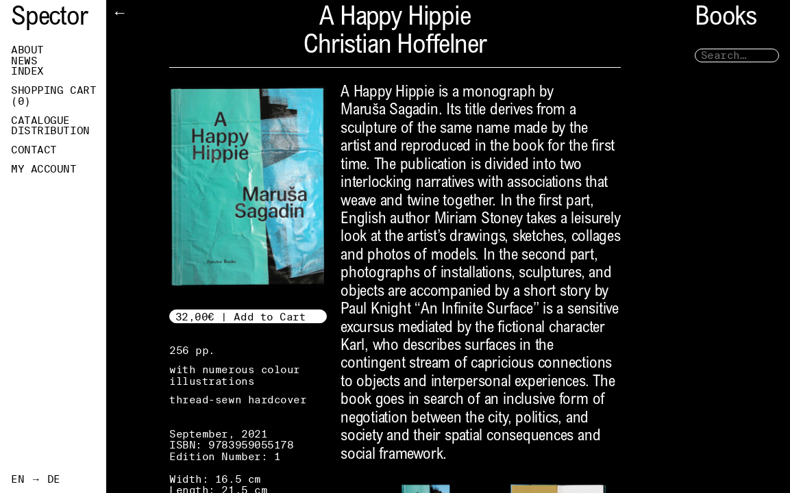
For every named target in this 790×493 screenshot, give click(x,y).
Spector (49, 18)
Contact (34, 149)
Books (725, 18)
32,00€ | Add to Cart (240, 317)
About (27, 50)
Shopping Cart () (53, 96)
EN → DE (35, 479)
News (24, 60)
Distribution (50, 130)
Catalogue (40, 120)
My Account (44, 169)
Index (27, 71)
